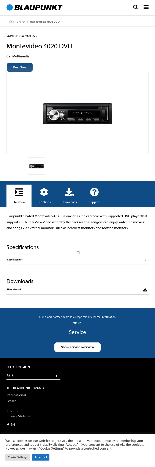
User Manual (14, 289)
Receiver (21, 21)
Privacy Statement (20, 416)
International (16, 395)
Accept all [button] (41, 457)
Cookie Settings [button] (17, 457)
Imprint (12, 410)
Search (11, 401)
